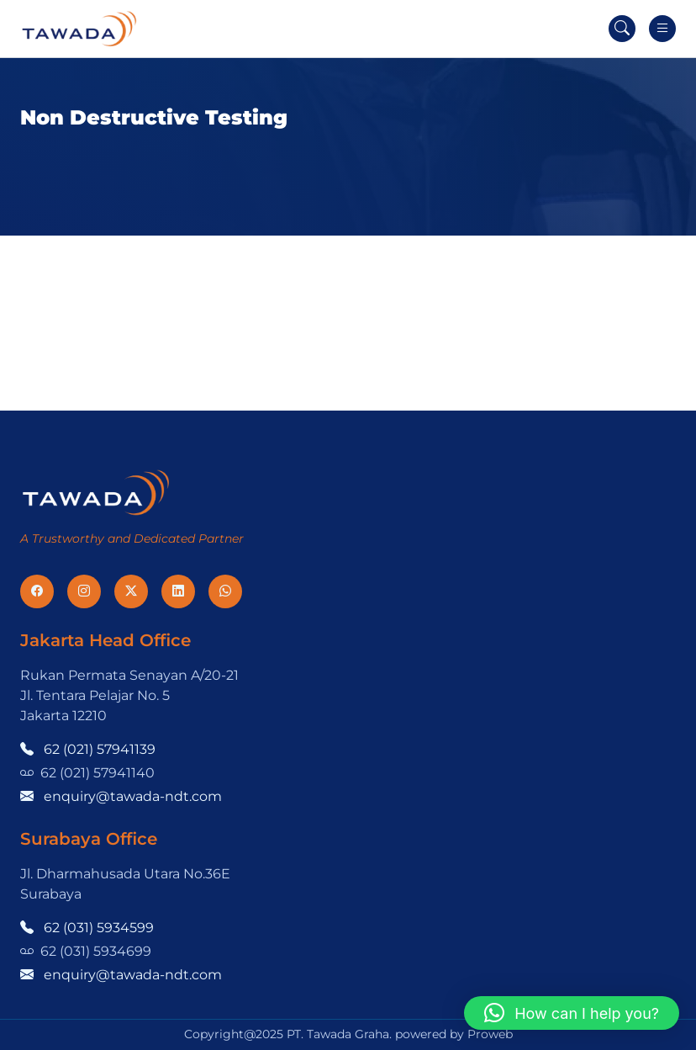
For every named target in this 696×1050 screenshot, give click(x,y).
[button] (571, 1013)
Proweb (490, 1034)
